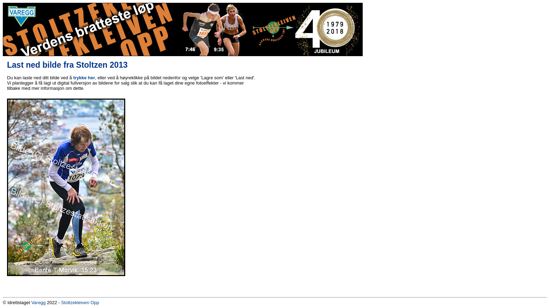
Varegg (38, 302)
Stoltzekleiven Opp (80, 302)
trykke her (84, 77)
